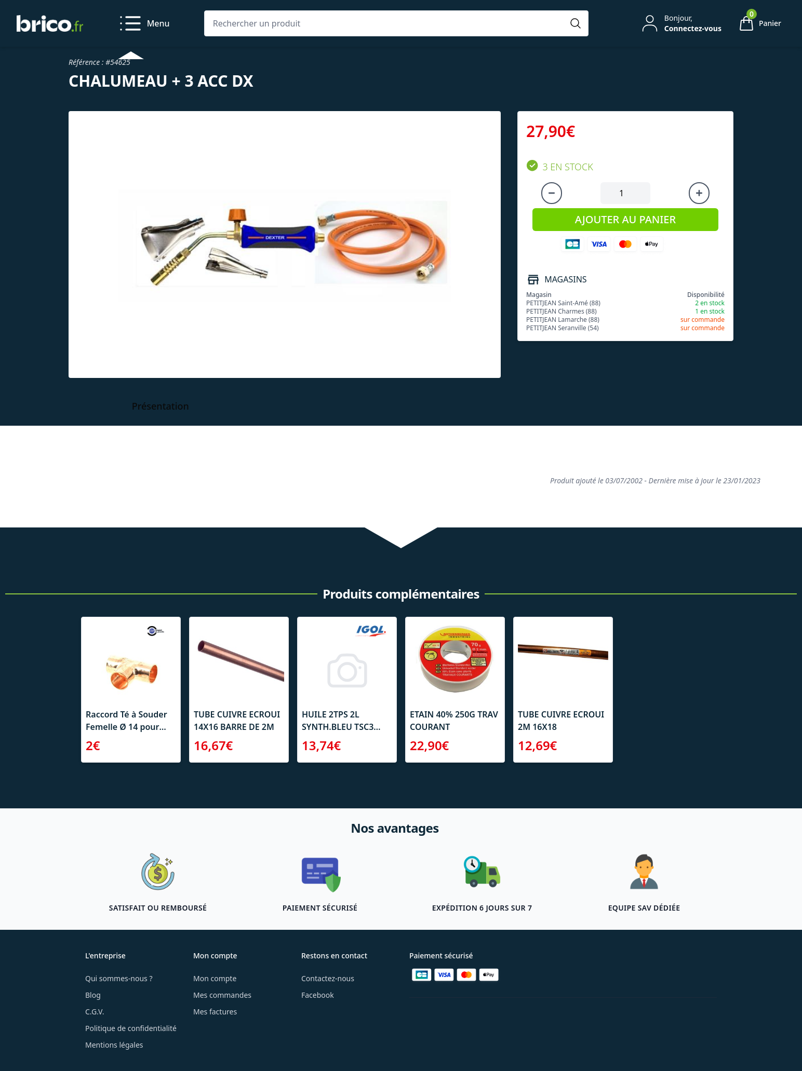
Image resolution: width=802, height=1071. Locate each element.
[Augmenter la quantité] (699, 193)
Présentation (160, 406)
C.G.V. (94, 1011)
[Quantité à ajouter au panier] (625, 193)
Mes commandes (222, 995)
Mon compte (214, 978)
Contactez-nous (327, 978)
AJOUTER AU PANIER (625, 219)
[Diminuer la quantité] (551, 193)
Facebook (317, 995)
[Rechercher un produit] (386, 23)
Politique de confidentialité (131, 1028)
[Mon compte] (680, 23)
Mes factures (215, 1011)
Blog (93, 995)
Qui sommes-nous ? (119, 978)
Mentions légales (114, 1045)
